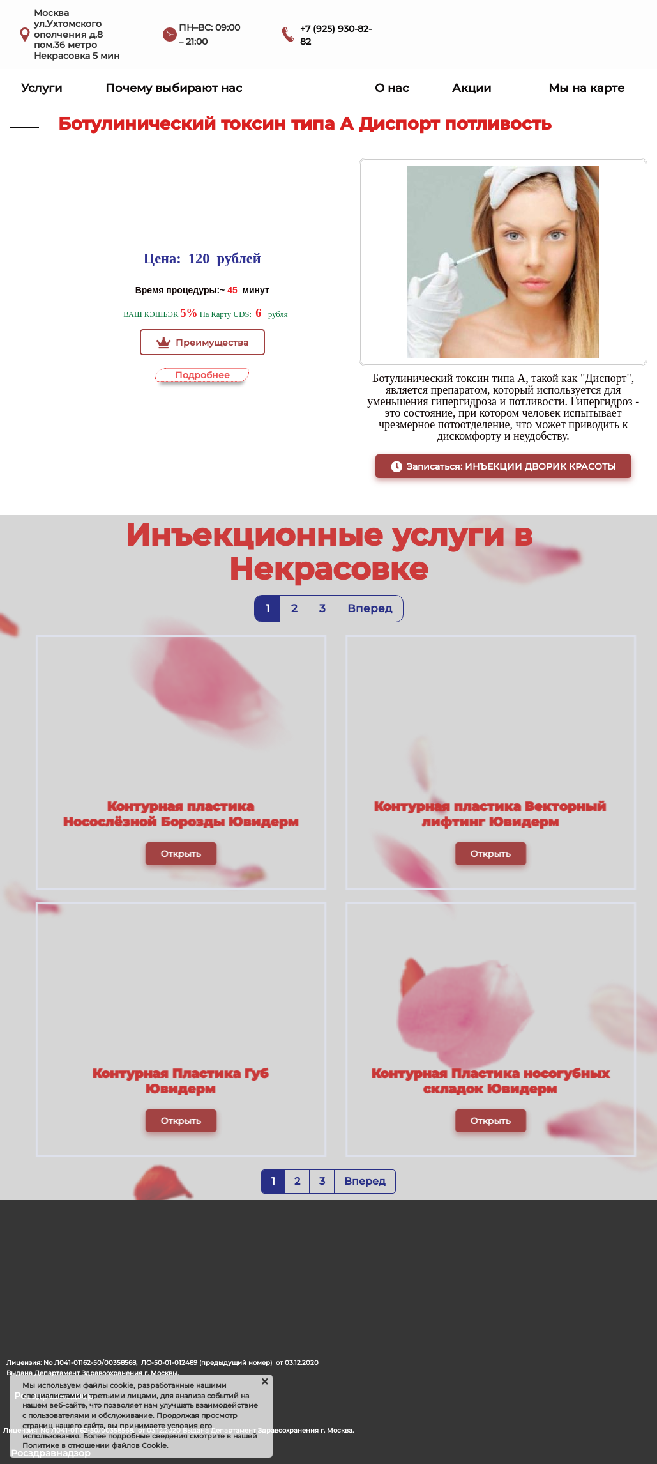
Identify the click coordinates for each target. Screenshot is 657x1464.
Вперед (369, 608)
